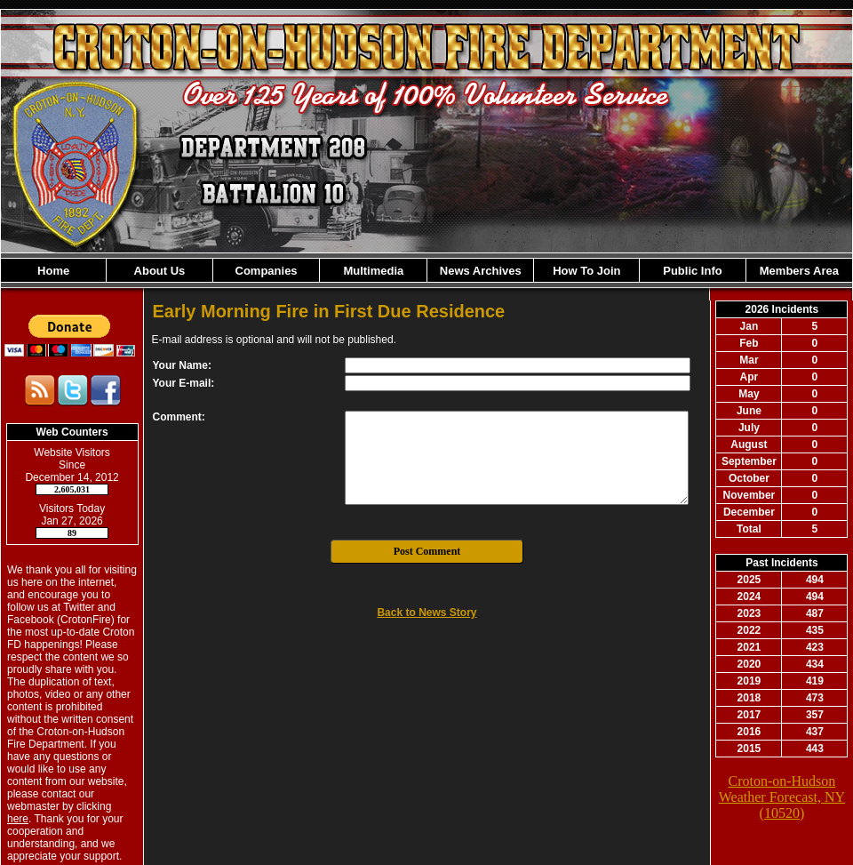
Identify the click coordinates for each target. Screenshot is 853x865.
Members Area (799, 270)
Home (53, 270)
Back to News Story (426, 612)
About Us (160, 270)
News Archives (481, 270)
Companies (266, 270)
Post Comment (427, 551)
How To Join (586, 270)
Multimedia (373, 270)
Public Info (692, 270)
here (17, 819)
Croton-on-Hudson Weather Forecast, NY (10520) (782, 797)
